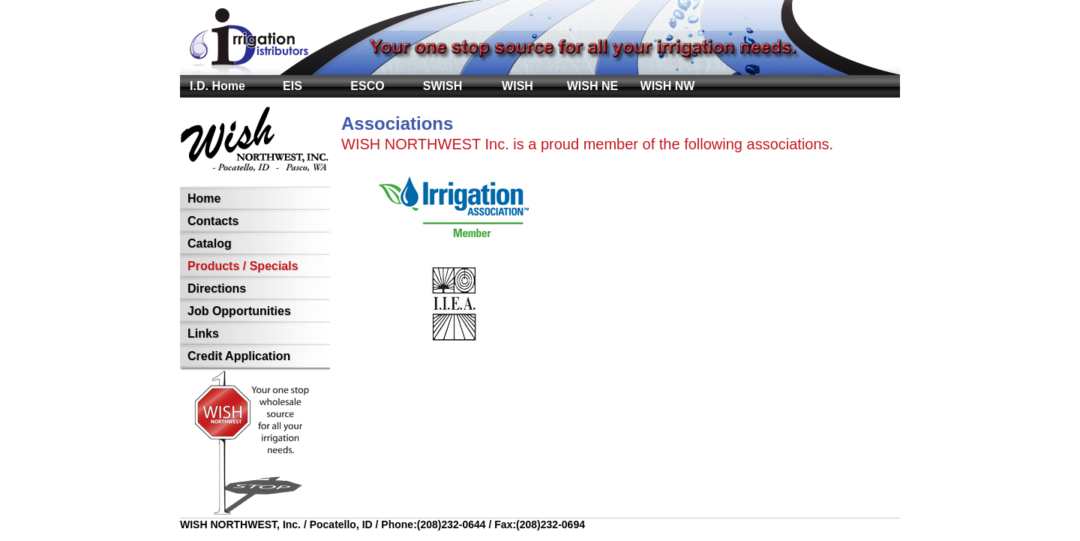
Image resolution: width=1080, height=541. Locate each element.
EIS (292, 86)
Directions (217, 288)
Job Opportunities (239, 311)
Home (204, 198)
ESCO (367, 86)
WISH (517, 86)
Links (203, 333)
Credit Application (239, 356)
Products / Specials (243, 266)
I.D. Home (217, 86)
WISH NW (667, 86)
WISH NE (592, 86)
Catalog (210, 243)
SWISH (442, 86)
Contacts (213, 221)
